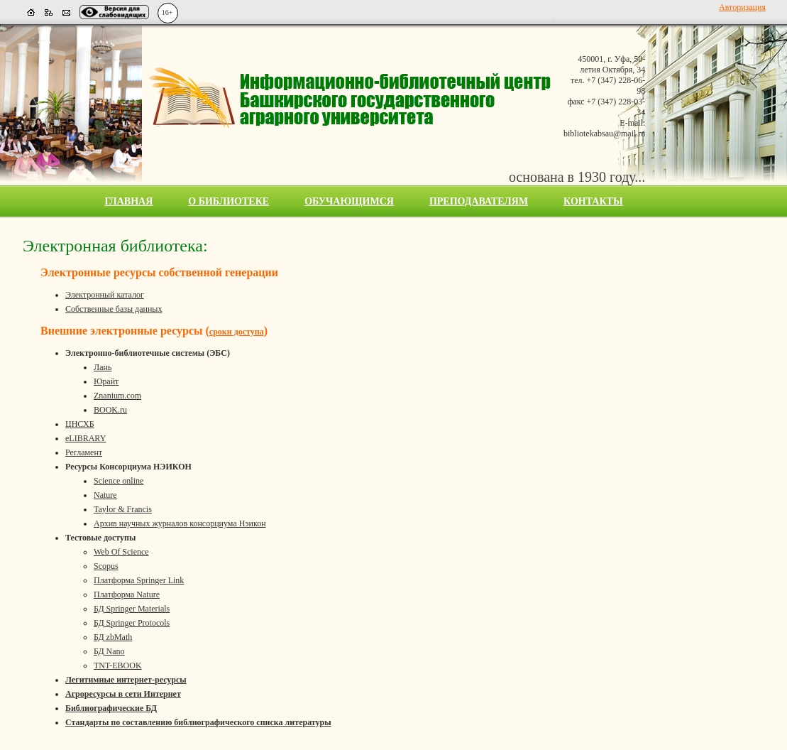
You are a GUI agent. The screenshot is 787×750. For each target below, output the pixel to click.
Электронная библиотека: (115, 246)
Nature (105, 495)
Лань (102, 367)
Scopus (106, 566)
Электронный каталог (104, 295)
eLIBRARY (85, 438)
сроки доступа (236, 332)
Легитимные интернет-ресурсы (126, 680)
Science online (118, 481)
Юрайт (106, 381)
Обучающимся (349, 201)
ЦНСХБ (79, 424)
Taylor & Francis (123, 509)
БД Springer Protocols (132, 623)
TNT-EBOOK (118, 665)
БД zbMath (113, 637)
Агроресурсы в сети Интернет (123, 694)
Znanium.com (117, 396)
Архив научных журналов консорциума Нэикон (180, 523)
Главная (129, 201)
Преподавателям (478, 201)
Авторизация (742, 7)
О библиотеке (228, 201)
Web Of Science (121, 552)
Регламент (83, 452)
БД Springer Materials (132, 609)
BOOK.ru (110, 410)
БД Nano (109, 651)
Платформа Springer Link (139, 580)
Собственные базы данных (113, 309)
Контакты (593, 201)
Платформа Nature (127, 594)
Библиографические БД (111, 708)
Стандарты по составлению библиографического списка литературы (198, 722)
